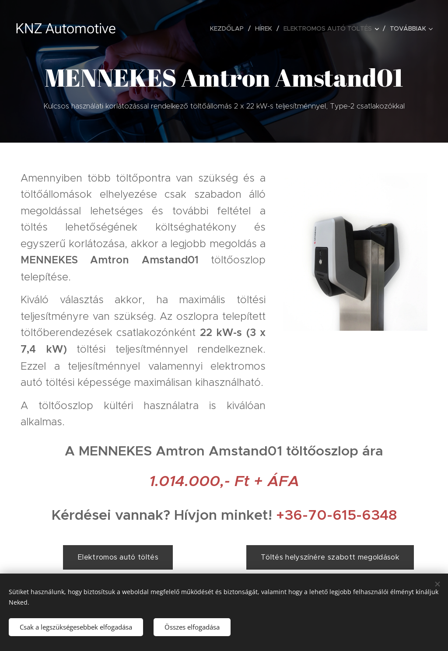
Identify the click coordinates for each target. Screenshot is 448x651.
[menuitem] (229, 28)
